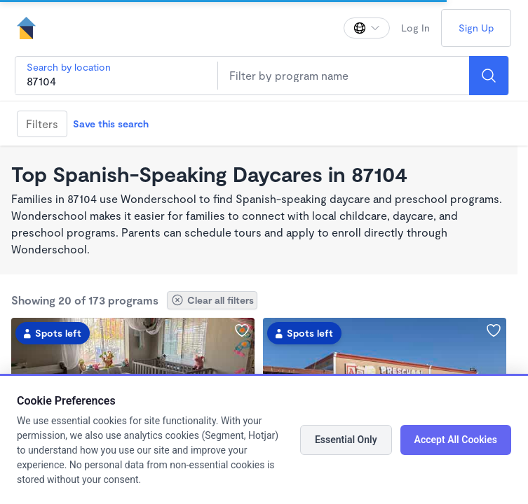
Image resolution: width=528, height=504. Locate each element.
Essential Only (346, 439)
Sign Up (476, 28)
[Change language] (367, 28)
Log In (415, 28)
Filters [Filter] (42, 123)
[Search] (488, 75)
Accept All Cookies (455, 439)
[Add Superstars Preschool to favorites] (493, 330)
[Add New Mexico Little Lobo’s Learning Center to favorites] (241, 330)
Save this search (111, 124)
